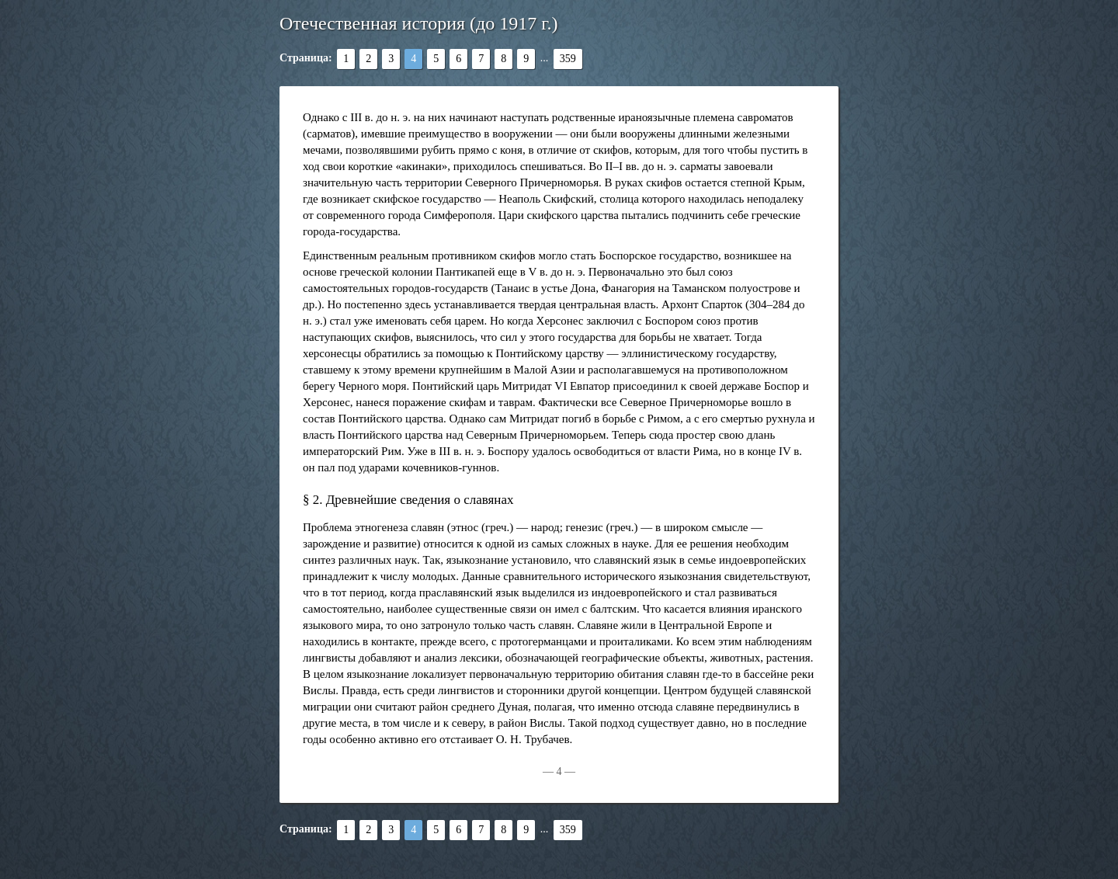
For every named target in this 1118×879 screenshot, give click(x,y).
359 (568, 58)
